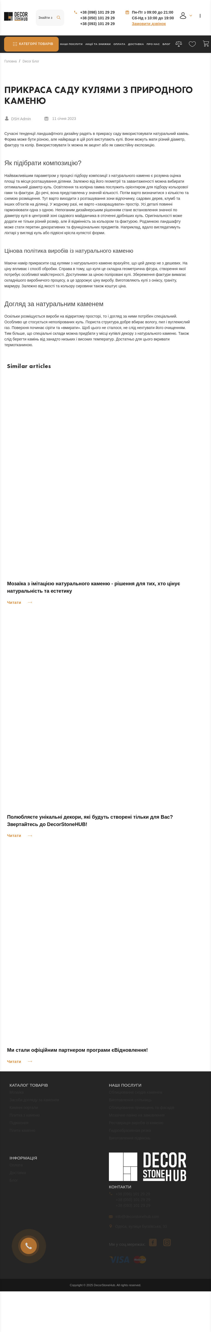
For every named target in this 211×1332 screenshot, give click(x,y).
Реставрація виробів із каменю (136, 1125)
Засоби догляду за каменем (34, 1102)
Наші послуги (71, 44)
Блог (167, 44)
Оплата (120, 44)
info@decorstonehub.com (134, 1219)
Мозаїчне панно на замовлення (137, 1117)
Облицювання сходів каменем (135, 1094)
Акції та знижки (98, 44)
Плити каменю (22, 1133)
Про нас (153, 44)
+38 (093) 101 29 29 (97, 24)
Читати (14, 602)
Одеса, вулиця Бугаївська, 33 (138, 1228)
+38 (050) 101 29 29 (97, 18)
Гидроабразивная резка (130, 1133)
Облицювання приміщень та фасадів (141, 1110)
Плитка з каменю (25, 1117)
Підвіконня (19, 1125)
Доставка (136, 44)
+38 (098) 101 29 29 (97, 12)
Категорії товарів (31, 44)
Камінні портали (24, 1110)
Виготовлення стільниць (130, 1102)
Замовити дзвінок (149, 24)
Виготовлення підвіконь (129, 1140)
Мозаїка (17, 1094)
